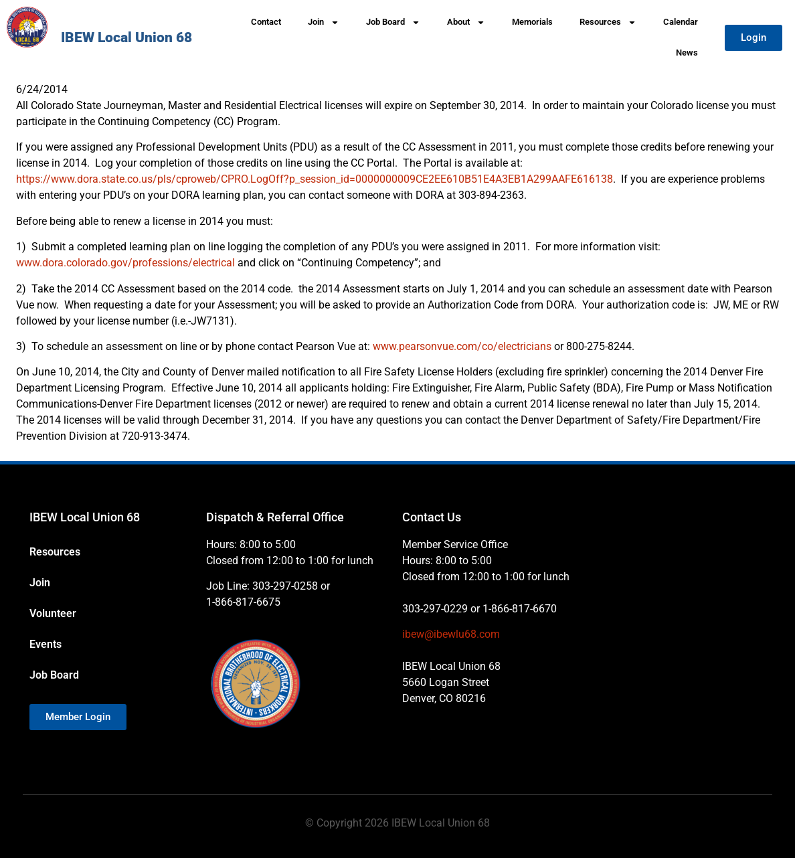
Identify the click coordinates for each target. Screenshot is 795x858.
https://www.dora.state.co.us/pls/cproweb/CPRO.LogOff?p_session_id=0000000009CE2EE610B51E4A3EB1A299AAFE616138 (314, 179)
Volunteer (52, 613)
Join (323, 22)
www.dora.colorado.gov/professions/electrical (125, 262)
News (687, 53)
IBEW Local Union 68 (126, 37)
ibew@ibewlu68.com (451, 634)
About (466, 22)
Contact (266, 22)
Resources (608, 22)
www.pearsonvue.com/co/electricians (462, 346)
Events (45, 644)
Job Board (393, 22)
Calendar (680, 22)
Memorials (532, 22)
